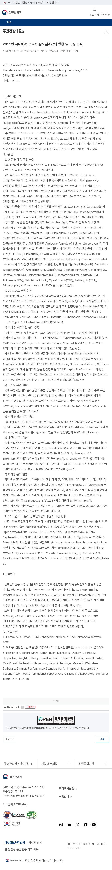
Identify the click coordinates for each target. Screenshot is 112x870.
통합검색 (94, 15)
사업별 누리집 (50, 764)
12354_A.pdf (13, 707)
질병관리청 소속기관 (16, 764)
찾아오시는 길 (68, 788)
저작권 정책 (35, 842)
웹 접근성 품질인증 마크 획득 (21, 849)
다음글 (10, 739)
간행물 (9, 22)
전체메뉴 (105, 15)
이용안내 (65, 796)
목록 (102, 739)
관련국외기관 (87, 764)
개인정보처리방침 (14, 842)
